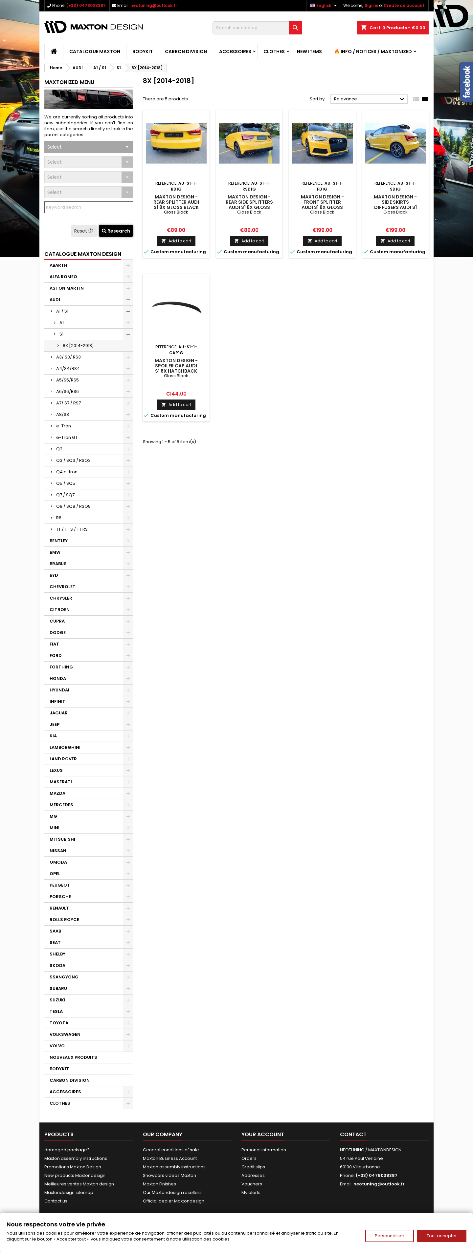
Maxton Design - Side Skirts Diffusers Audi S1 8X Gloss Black (395, 205)
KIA (53, 736)
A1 (61, 322)
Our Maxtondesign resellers (172, 1192)
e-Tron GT (67, 437)
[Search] (257, 27)
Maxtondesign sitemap (68, 1192)
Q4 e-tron (67, 472)
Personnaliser (389, 1236)
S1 (61, 334)
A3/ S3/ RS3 (68, 357)
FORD (56, 655)
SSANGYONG (64, 977)
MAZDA (57, 793)
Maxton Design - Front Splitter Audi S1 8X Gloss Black (322, 205)
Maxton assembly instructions (75, 1158)
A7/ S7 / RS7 (68, 403)
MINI (54, 828)
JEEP (54, 724)
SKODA (57, 965)
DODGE (58, 632)
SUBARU (58, 988)
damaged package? (67, 1150)
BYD (54, 575)
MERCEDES (61, 805)
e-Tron (63, 426)
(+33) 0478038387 (86, 5)
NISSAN (58, 851)
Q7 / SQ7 (65, 495)
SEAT (55, 942)
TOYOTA (59, 1023)
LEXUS (56, 770)
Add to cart (176, 241)
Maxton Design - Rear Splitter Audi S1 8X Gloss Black (176, 202)
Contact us (55, 1201)
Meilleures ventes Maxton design (79, 1184)
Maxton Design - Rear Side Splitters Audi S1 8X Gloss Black (249, 205)
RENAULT (59, 908)
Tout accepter (442, 1236)
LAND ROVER (63, 759)
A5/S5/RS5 (67, 380)
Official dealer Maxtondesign (173, 1201)
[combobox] (88, 147)
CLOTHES (274, 51)
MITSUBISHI (62, 839)
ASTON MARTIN (67, 288)
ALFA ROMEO (63, 277)
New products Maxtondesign (74, 1175)
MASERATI (61, 782)
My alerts (250, 1192)
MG (53, 816)
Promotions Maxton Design (72, 1167)
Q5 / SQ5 (65, 483)
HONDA (58, 678)
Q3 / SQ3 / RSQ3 (73, 460)
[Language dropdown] (324, 5)
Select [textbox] (54, 147)
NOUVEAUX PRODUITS (73, 1057)
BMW (55, 552)
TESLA (56, 1011)
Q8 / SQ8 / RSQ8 (73, 506)
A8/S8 (62, 414)
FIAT (54, 644)
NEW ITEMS (309, 51)
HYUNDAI (59, 690)
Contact (353, 1134)
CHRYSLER (61, 598)
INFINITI (58, 701)
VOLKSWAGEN (65, 1034)
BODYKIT (142, 51)
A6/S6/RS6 (67, 391)
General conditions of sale (171, 1150)
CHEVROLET (63, 587)
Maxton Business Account (170, 1158)
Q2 (59, 449)
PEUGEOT (60, 885)
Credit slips (253, 1167)
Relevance (370, 99)
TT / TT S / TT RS (72, 529)
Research (116, 231)
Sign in (371, 5)
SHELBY (57, 954)
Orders (249, 1158)
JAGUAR (59, 713)
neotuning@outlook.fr (153, 5)
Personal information (263, 1150)
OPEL (55, 874)
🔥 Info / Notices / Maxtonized (373, 51)
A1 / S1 (62, 311)
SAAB (55, 931)
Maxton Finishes (159, 1184)
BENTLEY (59, 541)
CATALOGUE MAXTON (94, 51)
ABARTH (58, 265)
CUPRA (57, 621)
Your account (262, 1134)
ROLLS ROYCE (64, 919)
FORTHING (61, 667)
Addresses (253, 1175)
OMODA (58, 862)
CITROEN (60, 609)
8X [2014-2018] (78, 345)
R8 (58, 518)
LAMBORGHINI (65, 747)
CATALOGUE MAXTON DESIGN (82, 254)
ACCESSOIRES (235, 51)
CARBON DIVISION (186, 51)
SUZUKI (57, 1000)
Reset (84, 231)
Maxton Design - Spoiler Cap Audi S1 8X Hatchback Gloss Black (176, 368)
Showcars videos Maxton (169, 1175)
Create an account (404, 5)
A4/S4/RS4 (68, 368)
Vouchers (251, 1184)
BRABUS (58, 564)
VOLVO (57, 1046)
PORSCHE (60, 896)
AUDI (55, 300)
